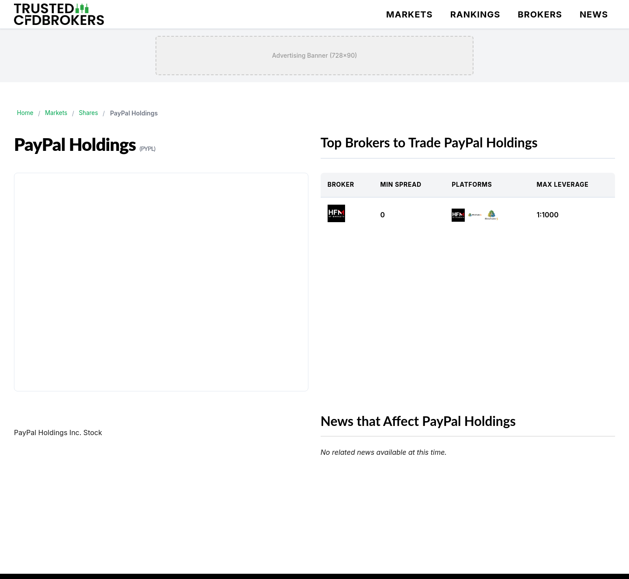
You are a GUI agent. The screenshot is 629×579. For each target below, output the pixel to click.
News (594, 14)
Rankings (475, 14)
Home (26, 113)
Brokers (540, 14)
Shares (93, 113)
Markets (409, 14)
